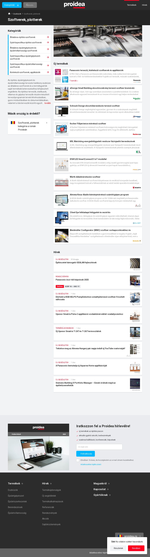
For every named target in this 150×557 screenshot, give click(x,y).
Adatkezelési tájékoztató (91, 464)
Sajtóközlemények (51, 524)
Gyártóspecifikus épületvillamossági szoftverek (30, 66)
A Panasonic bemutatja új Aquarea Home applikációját (98, 367)
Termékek (14, 483)
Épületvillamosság (17, 513)
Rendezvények (49, 513)
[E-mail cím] (99, 447)
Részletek (118, 548)
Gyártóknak (101, 494)
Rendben (136, 548)
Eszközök (17, 14)
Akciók (45, 518)
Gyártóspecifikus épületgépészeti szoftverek (30, 57)
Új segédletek (49, 495)
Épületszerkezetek (17, 501)
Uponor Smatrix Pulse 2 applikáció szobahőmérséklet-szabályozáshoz (98, 315)
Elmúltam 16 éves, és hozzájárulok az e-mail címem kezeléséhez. (107, 460)
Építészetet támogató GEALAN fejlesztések (98, 264)
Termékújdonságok (51, 490)
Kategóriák (9, 5)
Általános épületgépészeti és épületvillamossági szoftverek (30, 49)
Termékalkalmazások (52, 501)
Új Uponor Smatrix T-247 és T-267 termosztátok (98, 333)
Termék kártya (98, 76)
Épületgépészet (16, 495)
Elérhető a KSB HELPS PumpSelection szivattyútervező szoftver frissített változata (98, 298)
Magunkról (100, 483)
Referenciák (48, 507)
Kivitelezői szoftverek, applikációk (30, 72)
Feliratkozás (86, 453)
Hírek (45, 483)
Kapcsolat (100, 489)
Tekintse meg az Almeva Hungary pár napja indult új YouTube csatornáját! (98, 350)
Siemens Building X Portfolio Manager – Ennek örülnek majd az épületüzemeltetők (98, 384)
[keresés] (36, 5)
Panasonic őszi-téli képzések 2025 (98, 281)
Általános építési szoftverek (30, 37)
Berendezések (15, 507)
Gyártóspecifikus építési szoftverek (30, 42)
